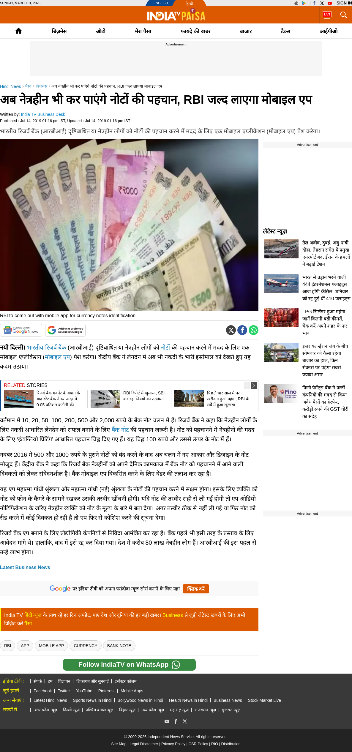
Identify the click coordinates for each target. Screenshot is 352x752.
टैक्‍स (285, 31)
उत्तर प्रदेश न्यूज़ (45, 709)
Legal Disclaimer (144, 744)
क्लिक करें (196, 589)
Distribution (231, 744)
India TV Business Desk (43, 114)
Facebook (43, 690)
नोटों (165, 347)
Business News (228, 700)
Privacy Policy (173, 744)
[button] (254, 385)
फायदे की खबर (195, 31)
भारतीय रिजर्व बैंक (46, 347)
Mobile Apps (132, 690)
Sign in (344, 3)
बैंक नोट (120, 429)
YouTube (84, 690)
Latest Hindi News (50, 700)
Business (172, 615)
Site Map (118, 744)
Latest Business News (25, 567)
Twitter (64, 690)
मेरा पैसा (143, 31)
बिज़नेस (59, 31)
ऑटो (100, 31)
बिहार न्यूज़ (127, 709)
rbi (7, 645)
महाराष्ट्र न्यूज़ (179, 709)
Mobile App (51, 645)
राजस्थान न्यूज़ (205, 709)
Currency (85, 645)
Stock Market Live (264, 700)
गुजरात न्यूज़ (231, 709)
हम (50, 681)
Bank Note (119, 645)
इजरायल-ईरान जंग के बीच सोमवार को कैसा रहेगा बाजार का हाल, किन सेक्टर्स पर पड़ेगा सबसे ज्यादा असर (325, 360)
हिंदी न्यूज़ (33, 615)
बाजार (246, 31)
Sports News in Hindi (92, 700)
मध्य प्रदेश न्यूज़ (152, 709)
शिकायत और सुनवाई (92, 681)
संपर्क (38, 681)
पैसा (28, 623)
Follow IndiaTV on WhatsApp (129, 665)
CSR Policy (198, 744)
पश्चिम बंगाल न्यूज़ (99, 709)
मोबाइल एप (57, 357)
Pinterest (106, 690)
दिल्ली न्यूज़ (71, 709)
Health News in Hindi (188, 700)
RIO (214, 744)
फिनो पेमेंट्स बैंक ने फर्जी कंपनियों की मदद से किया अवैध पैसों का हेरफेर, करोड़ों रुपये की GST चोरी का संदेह (325, 402)
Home (18, 30)
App (25, 645)
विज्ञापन (64, 681)
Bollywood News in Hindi (140, 700)
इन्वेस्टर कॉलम (125, 681)
